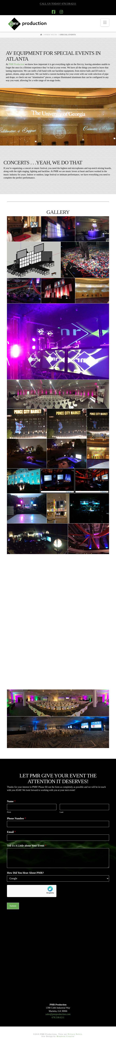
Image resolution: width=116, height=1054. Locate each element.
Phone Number (16, 818)
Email (11, 832)
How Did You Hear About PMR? (25, 872)
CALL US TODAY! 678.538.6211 (58, 3)
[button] (105, 22)
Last (61, 812)
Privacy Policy (75, 1034)
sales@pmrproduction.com (58, 1014)
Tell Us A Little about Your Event (26, 845)
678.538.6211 (58, 1017)
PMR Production (16, 64)
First (9, 812)
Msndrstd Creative (65, 1036)
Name (11, 801)
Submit (13, 906)
